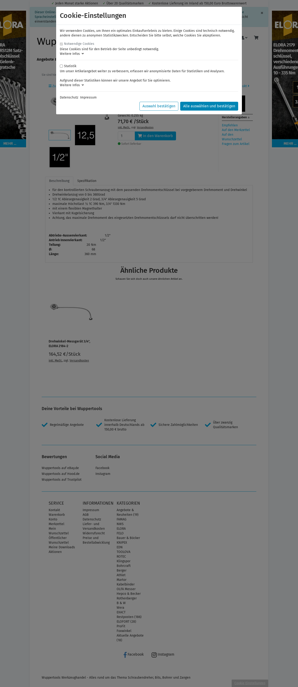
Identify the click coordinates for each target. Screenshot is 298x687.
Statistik (70, 66)
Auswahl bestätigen (158, 106)
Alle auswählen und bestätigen (209, 106)
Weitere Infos (72, 54)
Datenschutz (69, 97)
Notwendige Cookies (79, 44)
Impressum (88, 97)
